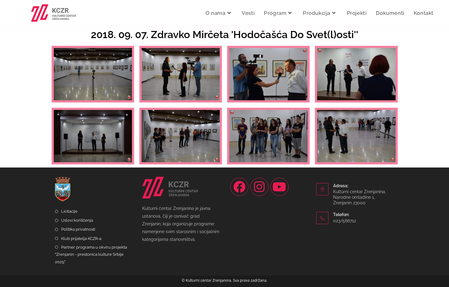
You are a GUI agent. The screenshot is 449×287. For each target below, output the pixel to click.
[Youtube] (279, 187)
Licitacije (69, 211)
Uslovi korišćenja (77, 220)
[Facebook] (239, 187)
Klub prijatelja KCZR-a (81, 238)
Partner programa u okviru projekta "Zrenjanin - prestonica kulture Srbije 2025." (91, 254)
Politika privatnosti (78, 229)
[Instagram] (259, 187)
